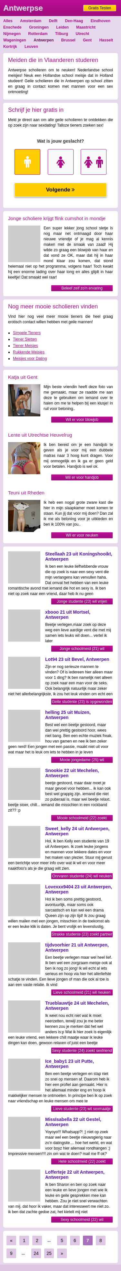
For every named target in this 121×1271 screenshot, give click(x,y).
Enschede (12, 27)
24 (36, 1253)
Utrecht (82, 33)
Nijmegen (12, 33)
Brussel (68, 40)
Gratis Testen (99, 8)
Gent (87, 40)
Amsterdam (30, 21)
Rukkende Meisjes (29, 352)
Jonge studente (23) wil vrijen (82, 601)
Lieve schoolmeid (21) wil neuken (81, 992)
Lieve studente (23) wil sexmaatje (82, 1109)
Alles (8, 21)
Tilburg (61, 33)
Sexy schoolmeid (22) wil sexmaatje (82, 1220)
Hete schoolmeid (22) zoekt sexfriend (82, 1162)
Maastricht (86, 27)
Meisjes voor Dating (30, 358)
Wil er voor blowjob (82, 419)
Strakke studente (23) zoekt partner (82, 934)
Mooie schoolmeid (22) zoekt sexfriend (81, 818)
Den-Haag (74, 21)
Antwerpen (44, 40)
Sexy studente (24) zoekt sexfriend (82, 1050)
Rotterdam (37, 33)
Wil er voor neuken (82, 535)
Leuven (31, 46)
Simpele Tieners (27, 333)
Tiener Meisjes (25, 345)
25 (49, 1253)
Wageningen (14, 40)
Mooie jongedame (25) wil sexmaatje (82, 760)
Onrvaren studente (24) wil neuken (82, 876)
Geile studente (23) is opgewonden (82, 701)
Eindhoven (100, 21)
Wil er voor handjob (81, 477)
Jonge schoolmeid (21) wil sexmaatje (82, 649)
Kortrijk (10, 46)
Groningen (39, 27)
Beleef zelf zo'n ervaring (82, 288)
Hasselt (106, 40)
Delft (53, 21)
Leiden (62, 27)
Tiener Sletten (25, 339)
